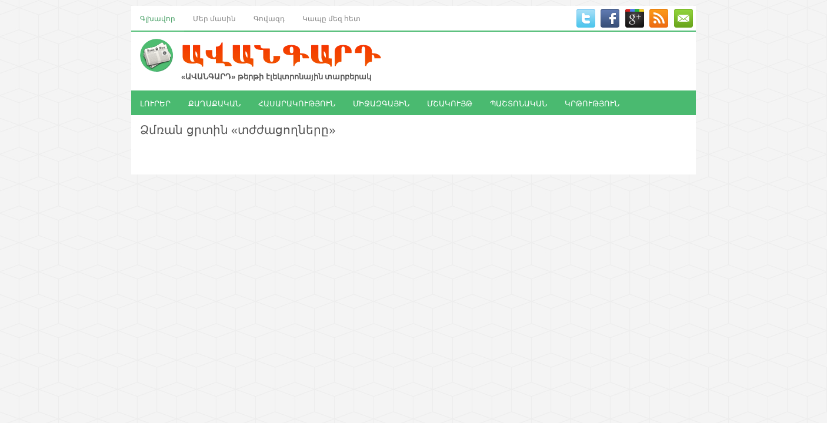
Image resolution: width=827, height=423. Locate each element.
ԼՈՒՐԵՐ (155, 103)
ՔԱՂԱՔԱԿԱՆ (214, 103)
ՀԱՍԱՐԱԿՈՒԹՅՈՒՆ (296, 103)
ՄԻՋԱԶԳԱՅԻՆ (381, 103)
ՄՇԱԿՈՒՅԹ (449, 103)
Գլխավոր (157, 18)
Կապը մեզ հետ (331, 18)
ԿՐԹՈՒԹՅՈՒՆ (592, 103)
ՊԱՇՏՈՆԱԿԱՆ (518, 103)
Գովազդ (269, 18)
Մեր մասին (214, 18)
